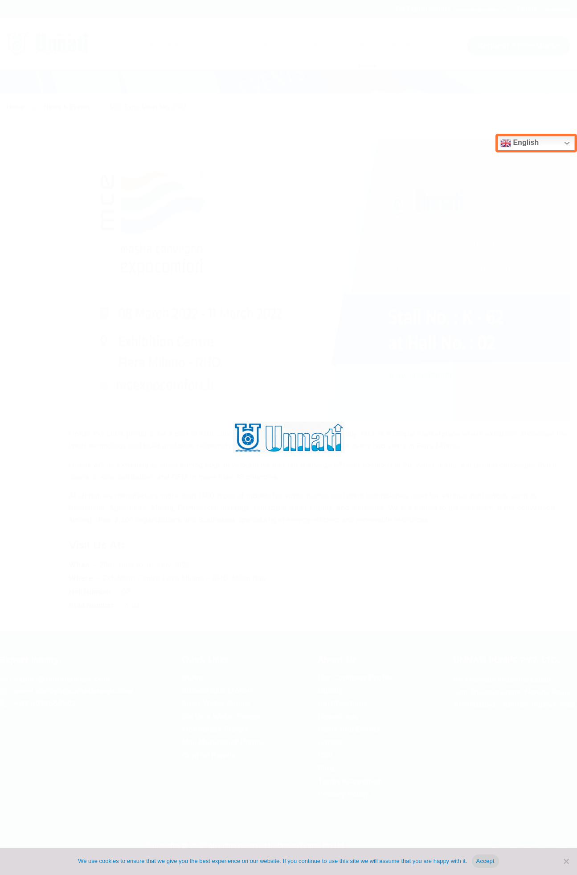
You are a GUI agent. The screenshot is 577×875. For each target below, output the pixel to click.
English (519, 143)
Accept (485, 861)
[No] (565, 861)
